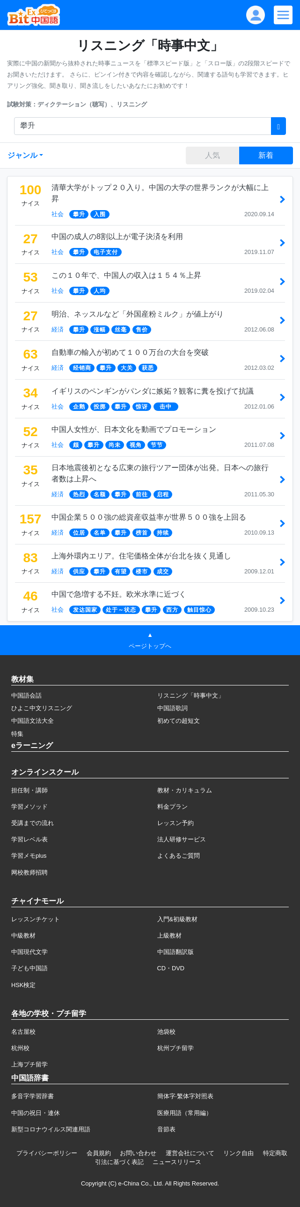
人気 (212, 155)
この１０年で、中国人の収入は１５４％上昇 (126, 275)
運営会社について (190, 1153)
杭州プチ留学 (175, 1048)
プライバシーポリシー (46, 1153)
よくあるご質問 (178, 855)
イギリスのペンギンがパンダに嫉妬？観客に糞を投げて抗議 (152, 391)
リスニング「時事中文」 (190, 695)
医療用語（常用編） (184, 1112)
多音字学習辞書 (32, 1096)
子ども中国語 (29, 968)
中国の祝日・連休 (35, 1112)
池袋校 (166, 1031)
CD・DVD (171, 968)
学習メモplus (28, 855)
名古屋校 (23, 1031)
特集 (17, 733)
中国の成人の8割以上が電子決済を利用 (117, 236)
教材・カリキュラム (184, 790)
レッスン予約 (175, 822)
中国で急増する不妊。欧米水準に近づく (118, 594)
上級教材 (169, 935)
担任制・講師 (29, 790)
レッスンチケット (35, 919)
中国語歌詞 (172, 708)
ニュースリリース (177, 1161)
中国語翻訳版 (175, 951)
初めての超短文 (178, 720)
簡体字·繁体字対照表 (185, 1096)
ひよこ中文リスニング (41, 708)
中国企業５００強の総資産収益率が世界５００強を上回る (148, 517)
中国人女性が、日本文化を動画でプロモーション (133, 429)
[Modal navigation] (283, 15)
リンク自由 (238, 1153)
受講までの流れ (32, 822)
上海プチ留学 (29, 1064)
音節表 (166, 1129)
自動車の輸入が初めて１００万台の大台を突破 (130, 352)
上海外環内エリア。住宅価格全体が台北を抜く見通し (141, 556)
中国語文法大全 (32, 720)
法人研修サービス (181, 839)
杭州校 (20, 1048)
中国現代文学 (29, 951)
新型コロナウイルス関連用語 (50, 1129)
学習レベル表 (29, 839)
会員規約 (99, 1153)
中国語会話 (26, 695)
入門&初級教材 (177, 919)
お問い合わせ (138, 1153)
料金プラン (172, 806)
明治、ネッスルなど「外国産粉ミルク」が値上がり (137, 314)
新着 (265, 155)
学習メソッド (29, 806)
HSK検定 (23, 984)
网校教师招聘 (29, 872)
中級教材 (23, 935)
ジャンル (22, 155)
